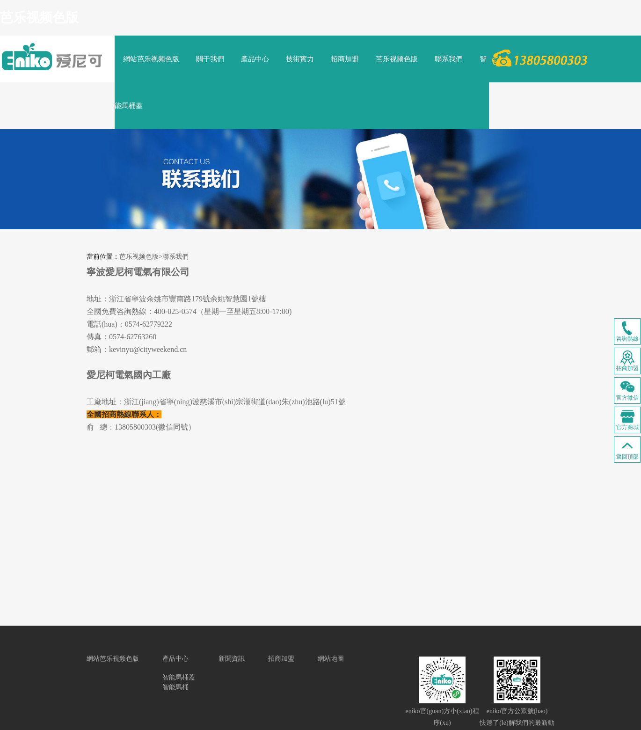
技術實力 (300, 59)
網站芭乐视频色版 (151, 59)
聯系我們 (449, 59)
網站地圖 (331, 658)
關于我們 (210, 59)
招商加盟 (345, 59)
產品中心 (255, 59)
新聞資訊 (232, 658)
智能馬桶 (175, 687)
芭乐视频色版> (140, 256)
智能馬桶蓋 (178, 677)
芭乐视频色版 (39, 17)
